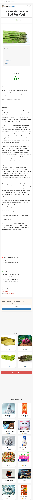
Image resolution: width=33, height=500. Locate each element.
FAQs (7, 57)
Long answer (9, 54)
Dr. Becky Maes (12, 6)
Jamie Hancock (10, 293)
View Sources (5, 291)
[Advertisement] (17, 241)
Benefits (8, 63)
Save (29, 6)
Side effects (8, 60)
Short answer (9, 50)
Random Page (16, 373)
